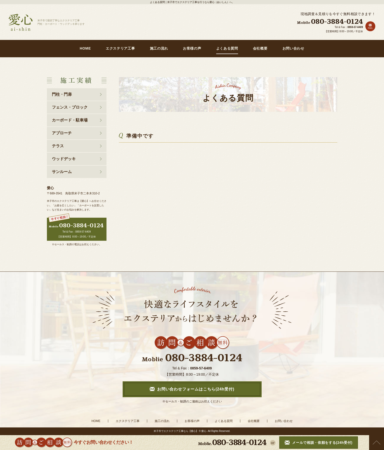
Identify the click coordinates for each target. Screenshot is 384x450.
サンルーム (62, 172)
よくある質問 (227, 48)
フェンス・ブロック (70, 107)
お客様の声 (192, 48)
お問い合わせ (293, 48)
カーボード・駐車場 (70, 120)
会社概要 (260, 48)
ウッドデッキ (64, 159)
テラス (58, 146)
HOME (85, 48)
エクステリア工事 (120, 48)
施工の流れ (159, 48)
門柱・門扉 (62, 94)
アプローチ (62, 133)
